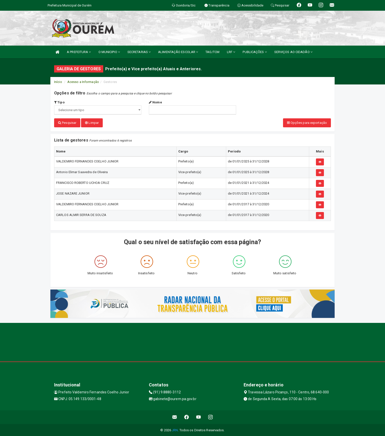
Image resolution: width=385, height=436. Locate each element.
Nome (155, 102)
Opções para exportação (307, 123)
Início (58, 82)
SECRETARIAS (139, 52)
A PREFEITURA (79, 52)
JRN (175, 430)
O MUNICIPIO (109, 52)
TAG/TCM (212, 52)
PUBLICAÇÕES (255, 52)
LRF (231, 52)
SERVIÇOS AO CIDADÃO (293, 52)
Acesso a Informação (83, 82)
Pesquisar (67, 123)
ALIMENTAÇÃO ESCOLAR (178, 52)
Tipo (59, 102)
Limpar (92, 123)
